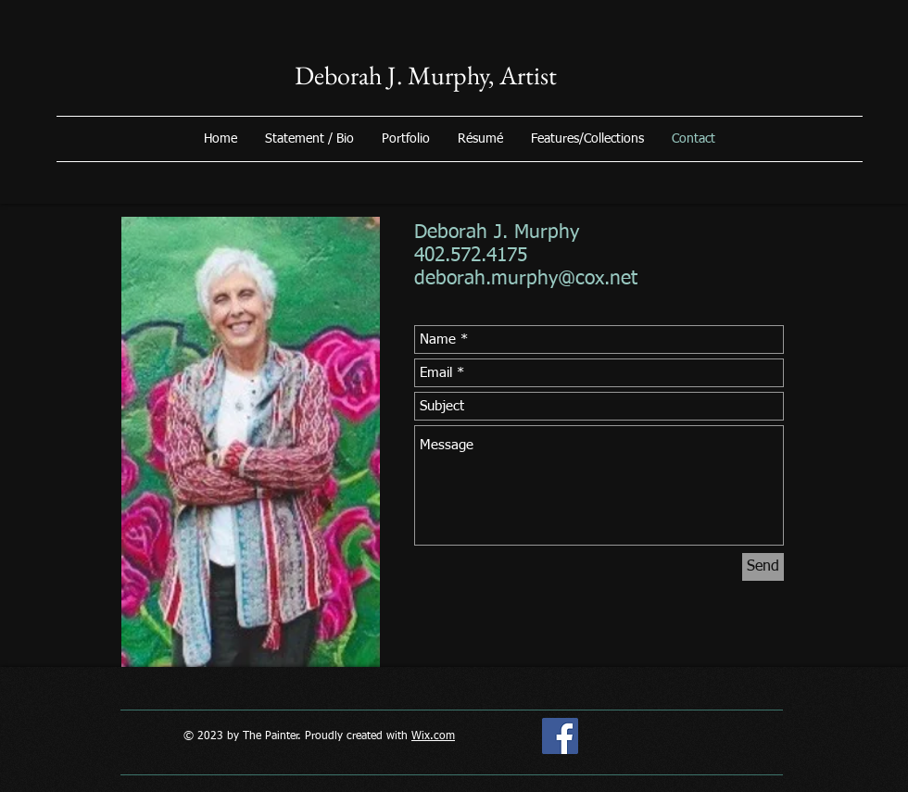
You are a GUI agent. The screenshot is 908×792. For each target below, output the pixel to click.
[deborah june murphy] (560, 736)
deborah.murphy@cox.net (525, 279)
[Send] (763, 567)
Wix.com (433, 736)
